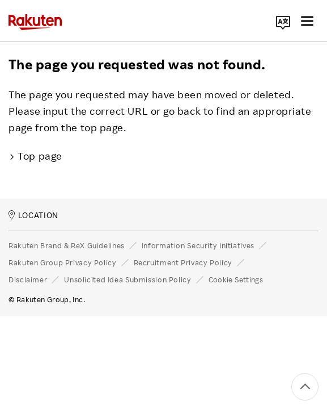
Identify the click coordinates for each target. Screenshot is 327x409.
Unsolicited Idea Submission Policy (127, 279)
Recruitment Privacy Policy (183, 262)
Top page (35, 155)
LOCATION (33, 215)
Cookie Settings (236, 279)
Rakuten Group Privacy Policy (63, 262)
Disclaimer (28, 279)
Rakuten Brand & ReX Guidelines (67, 245)
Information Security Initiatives (198, 245)
